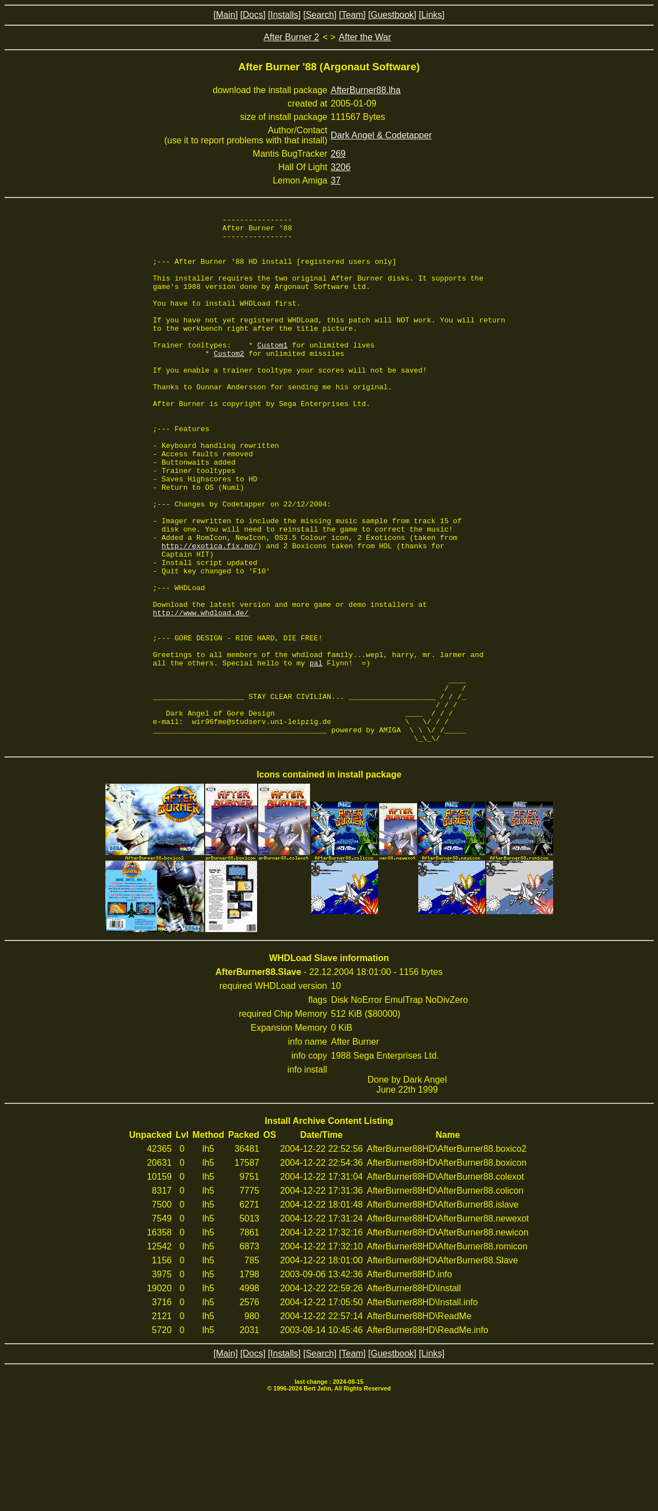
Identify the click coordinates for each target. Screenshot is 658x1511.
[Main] (226, 15)
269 (338, 153)
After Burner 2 (292, 37)
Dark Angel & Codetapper (381, 135)
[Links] (431, 15)
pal (315, 753)
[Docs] (252, 15)
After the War (365, 37)
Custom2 (229, 381)
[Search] (320, 15)
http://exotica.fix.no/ (210, 612)
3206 (341, 167)
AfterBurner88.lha (365, 90)
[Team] (352, 15)
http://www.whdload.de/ (201, 693)
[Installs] (284, 15)
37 (336, 180)
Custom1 (272, 371)
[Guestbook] (392, 15)
